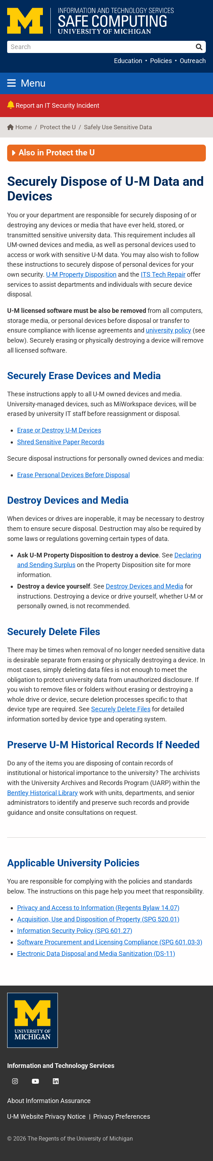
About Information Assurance (49, 1100)
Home (23, 127)
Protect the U (58, 127)
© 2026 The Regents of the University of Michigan (70, 1138)
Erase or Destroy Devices (59, 430)
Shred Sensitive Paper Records (60, 442)
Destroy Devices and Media (144, 586)
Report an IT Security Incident (53, 105)
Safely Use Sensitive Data (118, 127)
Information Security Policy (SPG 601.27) (74, 930)
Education (128, 60)
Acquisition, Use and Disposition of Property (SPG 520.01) (98, 919)
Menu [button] (26, 83)
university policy (168, 330)
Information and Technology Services (60, 1065)
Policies (161, 60)
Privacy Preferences (121, 1116)
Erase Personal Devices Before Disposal (73, 475)
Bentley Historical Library (42, 793)
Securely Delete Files (120, 709)
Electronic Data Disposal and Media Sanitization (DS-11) (96, 953)
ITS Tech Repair (163, 274)
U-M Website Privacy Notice (46, 1116)
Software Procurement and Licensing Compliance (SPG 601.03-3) (109, 942)
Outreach (193, 60)
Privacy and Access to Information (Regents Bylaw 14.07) (98, 907)
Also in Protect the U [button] (57, 153)
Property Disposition (81, 274)
